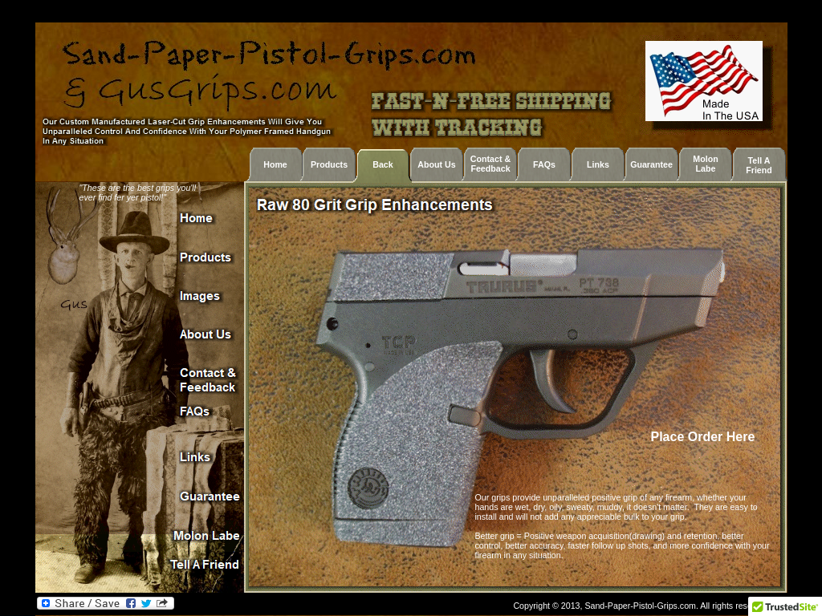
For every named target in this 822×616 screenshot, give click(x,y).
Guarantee (651, 164)
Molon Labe (705, 163)
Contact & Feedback (490, 163)
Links (598, 164)
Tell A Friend (759, 165)
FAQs (544, 164)
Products (329, 164)
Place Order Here (705, 437)
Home (275, 164)
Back (382, 164)
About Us (436, 164)
